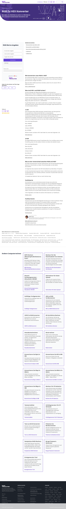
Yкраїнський (47, 503)
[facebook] (49, 2)
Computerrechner (7, 8)
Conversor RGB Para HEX (22, 242)
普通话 (56, 501)
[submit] (62, 2)
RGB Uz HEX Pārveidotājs (25, 239)
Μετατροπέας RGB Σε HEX (6, 241)
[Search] (59, 1)
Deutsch (54, 489)
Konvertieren (13, 60)
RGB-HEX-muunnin (17, 237)
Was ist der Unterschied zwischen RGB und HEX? (36, 49)
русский (59, 487)
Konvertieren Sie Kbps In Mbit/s (32, 379)
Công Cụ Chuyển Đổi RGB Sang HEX (8, 239)
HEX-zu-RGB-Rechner (30, 86)
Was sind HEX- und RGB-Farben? (32, 47)
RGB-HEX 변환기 (18, 239)
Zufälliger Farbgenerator (30, 308)
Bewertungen (4, 497)
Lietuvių (55, 492)
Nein (12, 87)
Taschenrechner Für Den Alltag (36, 493)
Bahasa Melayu (48, 494)
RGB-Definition (28, 157)
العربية (46, 489)
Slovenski (58, 497)
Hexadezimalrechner (29, 347)
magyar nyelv (51, 501)
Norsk (60, 494)
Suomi (57, 494)
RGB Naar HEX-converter (42, 237)
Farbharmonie (29, 53)
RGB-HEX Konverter (30, 241)
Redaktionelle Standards (6, 500)
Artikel (3, 495)
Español (55, 487)
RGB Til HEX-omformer (25, 237)
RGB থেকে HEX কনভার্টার (45, 241)
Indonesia (47, 490)
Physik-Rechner (20, 498)
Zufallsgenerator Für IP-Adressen (54, 417)
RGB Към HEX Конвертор (7, 235)
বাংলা (59, 501)
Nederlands (50, 496)
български (47, 492)
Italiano (59, 492)
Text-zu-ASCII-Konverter (30, 434)
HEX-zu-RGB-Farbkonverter (52, 308)
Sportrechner (32, 498)
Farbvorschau (6, 68)
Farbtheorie (28, 51)
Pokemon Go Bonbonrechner (53, 434)
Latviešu (50, 497)
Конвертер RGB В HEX (54, 241)
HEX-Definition (28, 134)
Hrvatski (51, 492)
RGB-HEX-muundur (5, 242)
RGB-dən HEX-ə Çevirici (52, 239)
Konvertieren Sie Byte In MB (31, 363)
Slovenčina (56, 490)
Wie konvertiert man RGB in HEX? (33, 44)
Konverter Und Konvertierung (35, 489)
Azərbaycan (47, 499)
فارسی (51, 499)
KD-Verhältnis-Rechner (51, 326)
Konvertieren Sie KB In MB (52, 363)
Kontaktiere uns (5, 502)
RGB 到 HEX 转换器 (38, 241)
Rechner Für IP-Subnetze (52, 398)
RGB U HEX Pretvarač (18, 235)
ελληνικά (55, 499)
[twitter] (54, 2)
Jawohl (5, 87)
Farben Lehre (28, 195)
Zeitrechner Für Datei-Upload (53, 289)
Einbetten (40, 1)
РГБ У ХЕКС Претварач (35, 239)
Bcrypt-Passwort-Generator (53, 450)
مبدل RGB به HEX (59, 239)
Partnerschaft (4, 499)
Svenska (53, 494)
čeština (46, 501)
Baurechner (20, 489)
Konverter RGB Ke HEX (34, 233)
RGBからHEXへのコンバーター (8, 233)
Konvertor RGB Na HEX (55, 233)
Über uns (3, 493)
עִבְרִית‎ (59, 499)
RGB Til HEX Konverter (33, 237)
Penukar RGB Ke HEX (50, 235)
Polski (55, 496)
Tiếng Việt (59, 496)
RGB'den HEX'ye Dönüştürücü (22, 233)
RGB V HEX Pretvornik (43, 239)
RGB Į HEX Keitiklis (28, 235)
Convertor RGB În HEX (44, 233)
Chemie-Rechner (33, 487)
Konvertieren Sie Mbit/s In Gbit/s (54, 379)
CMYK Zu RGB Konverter (30, 326)
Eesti (52, 503)
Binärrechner (49, 347)
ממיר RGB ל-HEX (15, 241)
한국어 (46, 497)
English (46, 487)
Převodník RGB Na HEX (22, 241)
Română (51, 490)
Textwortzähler (28, 417)
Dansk (46, 496)
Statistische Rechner (21, 501)
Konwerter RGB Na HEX (52, 237)
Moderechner (32, 499)
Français (49, 489)
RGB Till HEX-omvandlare (7, 237)
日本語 (58, 489)
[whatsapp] (51, 2)
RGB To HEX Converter (13, 242)
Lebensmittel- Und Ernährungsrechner (34, 491)
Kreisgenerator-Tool (29, 469)
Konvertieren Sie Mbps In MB (31, 398)
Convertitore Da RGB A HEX (39, 235)
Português (51, 487)
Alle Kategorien (33, 501)
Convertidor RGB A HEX (32, 242)
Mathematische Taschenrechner (21, 496)
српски (54, 497)
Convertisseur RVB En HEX (55, 242)
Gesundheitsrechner (21, 493)
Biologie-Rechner (21, 487)
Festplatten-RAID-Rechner (31, 450)
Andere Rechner (33, 495)
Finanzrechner (20, 490)
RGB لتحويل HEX (47, 242)
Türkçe (61, 489)
